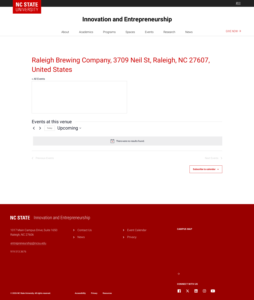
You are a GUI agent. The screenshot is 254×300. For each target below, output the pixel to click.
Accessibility (80, 293)
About (65, 32)
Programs (109, 32)
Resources (107, 293)
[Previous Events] (34, 128)
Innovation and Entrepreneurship (127, 19)
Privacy (132, 237)
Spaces (130, 32)
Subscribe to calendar (204, 169)
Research (169, 32)
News (189, 32)
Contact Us (84, 230)
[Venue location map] (79, 97)
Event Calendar (136, 230)
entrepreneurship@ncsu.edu (28, 243)
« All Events (38, 78)
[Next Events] (40, 128)
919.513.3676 (18, 251)
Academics (86, 32)
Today (49, 128)
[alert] (127, 141)
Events (149, 32)
